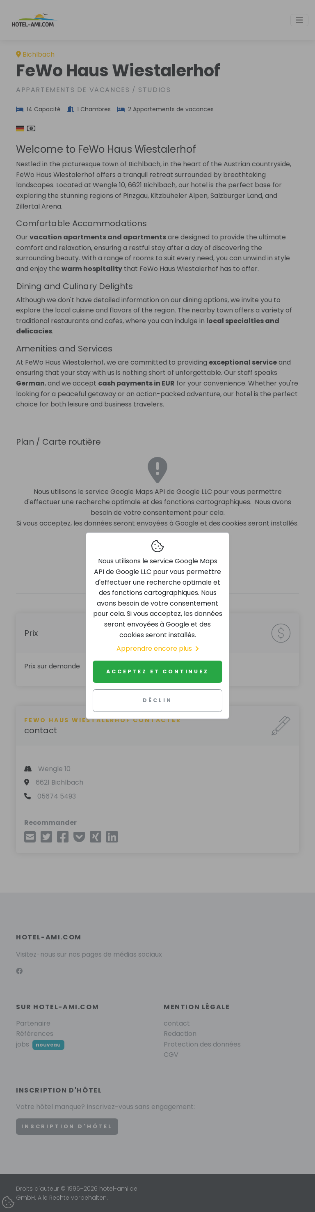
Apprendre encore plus (157, 648)
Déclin (157, 700)
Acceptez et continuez (157, 671)
